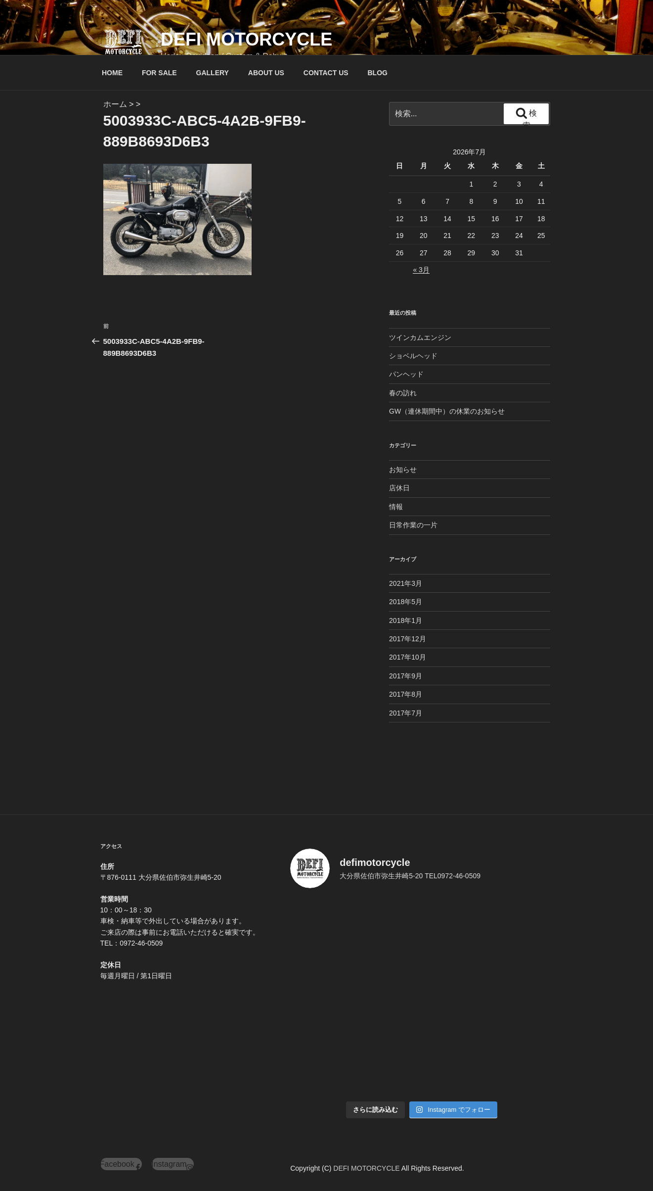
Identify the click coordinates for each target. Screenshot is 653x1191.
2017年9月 (405, 676)
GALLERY (212, 73)
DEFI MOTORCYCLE (246, 39)
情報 (396, 507)
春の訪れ (403, 393)
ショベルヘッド (413, 356)
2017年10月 (407, 657)
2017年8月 (405, 694)
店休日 (399, 488)
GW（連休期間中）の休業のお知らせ (447, 411)
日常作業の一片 (413, 525)
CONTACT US (326, 73)
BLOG (377, 73)
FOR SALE (159, 73)
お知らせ (403, 470)
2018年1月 (405, 620)
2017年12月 (407, 639)
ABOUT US (266, 73)
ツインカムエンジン (420, 337)
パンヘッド (406, 374)
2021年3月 (405, 583)
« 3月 (421, 270)
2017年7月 (405, 713)
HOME (112, 73)
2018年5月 (405, 602)
